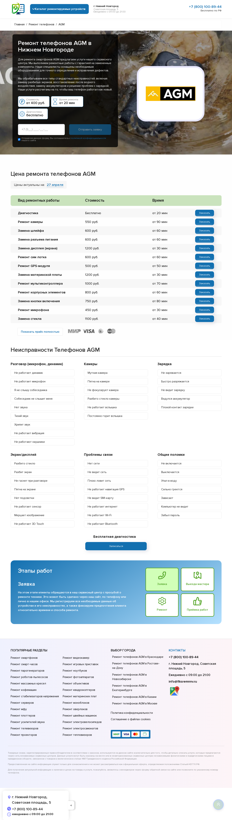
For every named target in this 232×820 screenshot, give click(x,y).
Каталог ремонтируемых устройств (60, 9)
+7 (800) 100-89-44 (205, 7)
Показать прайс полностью (40, 332)
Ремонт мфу (19, 709)
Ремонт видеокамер (76, 658)
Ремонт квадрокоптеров (79, 690)
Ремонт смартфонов (24, 658)
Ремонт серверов (22, 703)
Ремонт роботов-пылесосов (29, 677)
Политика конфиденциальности (132, 713)
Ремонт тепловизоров (77, 735)
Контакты (177, 650)
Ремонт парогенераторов (27, 670)
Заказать (204, 212)
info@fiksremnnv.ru (183, 681)
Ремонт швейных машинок (80, 715)
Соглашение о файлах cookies (131, 719)
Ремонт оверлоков (75, 709)
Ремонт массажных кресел (28, 683)
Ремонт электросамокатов (80, 728)
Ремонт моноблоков (76, 703)
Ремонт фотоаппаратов (78, 677)
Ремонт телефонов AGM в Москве (134, 703)
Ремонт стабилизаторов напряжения (35, 696)
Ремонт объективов (76, 683)
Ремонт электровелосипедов (82, 722)
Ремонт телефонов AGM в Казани (134, 697)
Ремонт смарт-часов (24, 664)
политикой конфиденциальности (88, 138)
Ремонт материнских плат (80, 696)
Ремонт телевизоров (24, 728)
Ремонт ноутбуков (75, 670)
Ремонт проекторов (24, 735)
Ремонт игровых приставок (80, 664)
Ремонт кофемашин (23, 690)
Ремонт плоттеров (23, 715)
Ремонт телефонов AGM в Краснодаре (137, 657)
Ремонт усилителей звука (28, 722)
